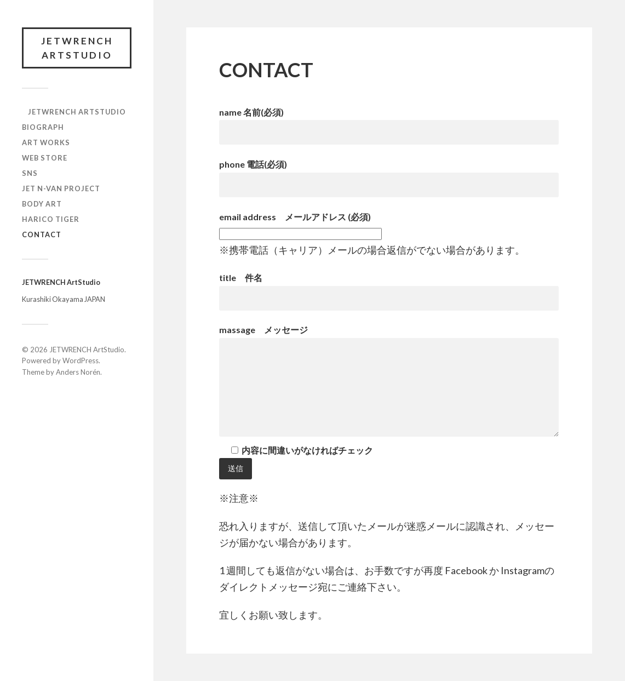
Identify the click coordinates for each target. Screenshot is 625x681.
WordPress (80, 360)
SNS (30, 173)
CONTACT (41, 234)
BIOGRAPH (43, 127)
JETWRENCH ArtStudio (77, 48)
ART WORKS (46, 142)
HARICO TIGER (50, 219)
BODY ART (42, 203)
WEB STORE (44, 157)
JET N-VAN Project (61, 188)
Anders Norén (78, 372)
